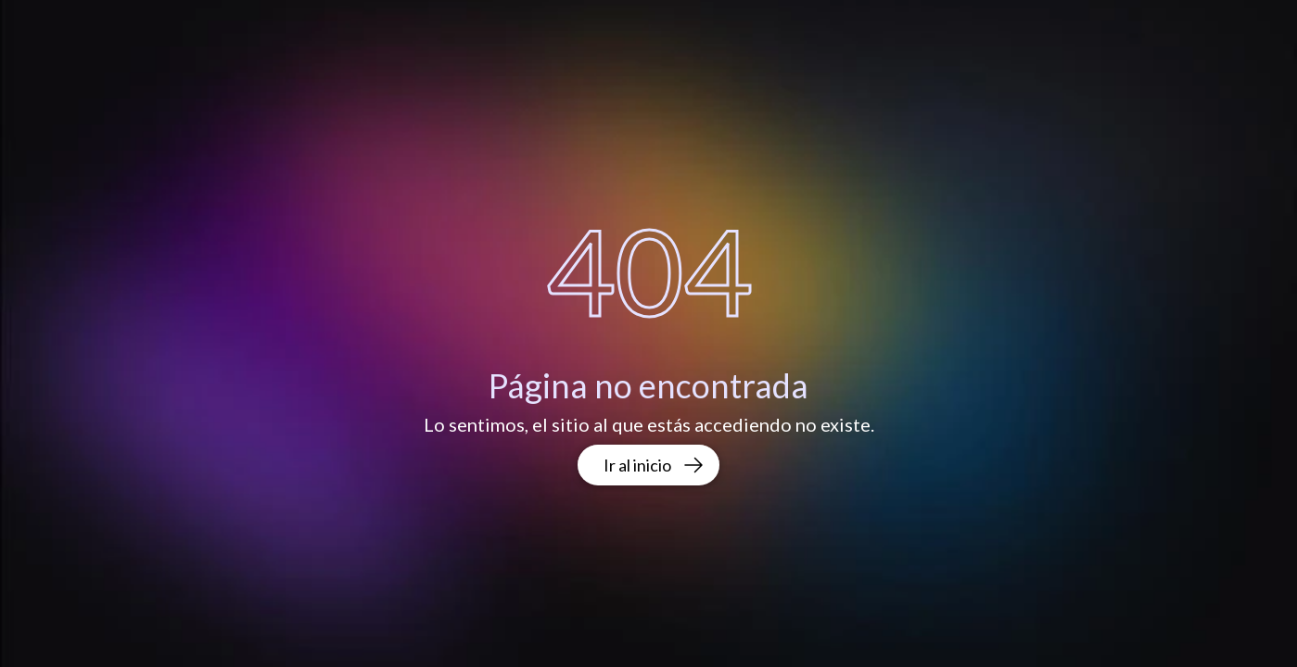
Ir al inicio (654, 465)
